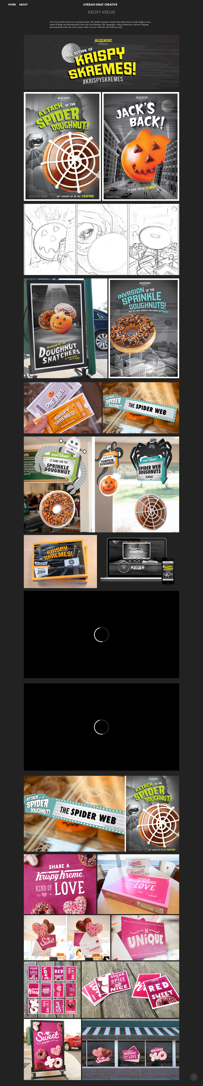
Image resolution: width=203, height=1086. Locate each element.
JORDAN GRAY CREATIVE (100, 4)
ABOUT (23, 4)
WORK (12, 4)
